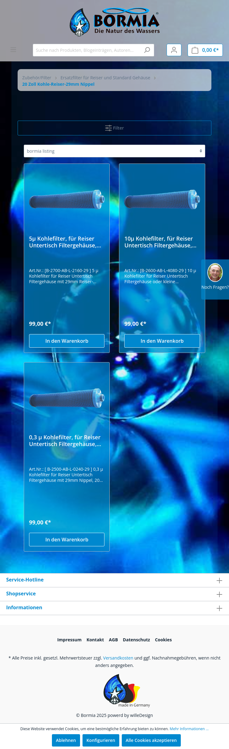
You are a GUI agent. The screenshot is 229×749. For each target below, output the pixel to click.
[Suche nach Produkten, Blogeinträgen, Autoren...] (86, 50)
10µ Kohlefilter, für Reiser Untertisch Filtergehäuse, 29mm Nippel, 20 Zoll (158, 242)
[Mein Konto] (174, 50)
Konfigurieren (101, 740)
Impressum (69, 640)
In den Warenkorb (66, 340)
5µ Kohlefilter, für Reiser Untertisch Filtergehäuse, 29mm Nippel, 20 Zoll (63, 242)
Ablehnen (66, 740)
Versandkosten (118, 658)
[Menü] (13, 50)
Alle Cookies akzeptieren (151, 740)
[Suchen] (147, 50)
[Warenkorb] (205, 50)
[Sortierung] (114, 151)
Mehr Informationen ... (189, 728)
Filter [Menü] (114, 127)
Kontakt (95, 640)
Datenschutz (136, 640)
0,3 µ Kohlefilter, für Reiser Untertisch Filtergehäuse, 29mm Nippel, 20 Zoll (64, 440)
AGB (113, 640)
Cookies (163, 640)
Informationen (24, 607)
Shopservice (21, 593)
